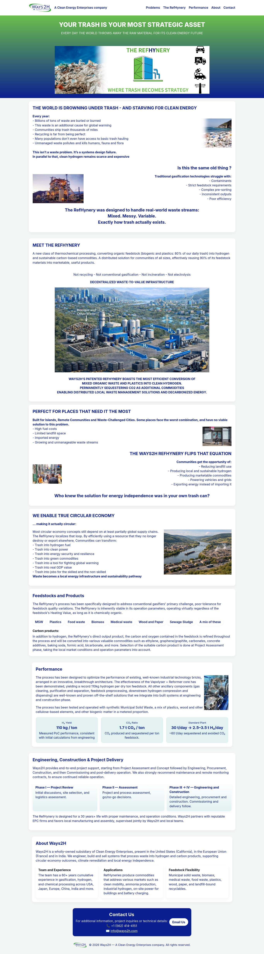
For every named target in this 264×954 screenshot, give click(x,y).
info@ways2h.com (124, 931)
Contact (229, 7)
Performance (198, 7)
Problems (153, 7)
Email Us (178, 922)
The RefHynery (174, 7)
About (215, 7)
